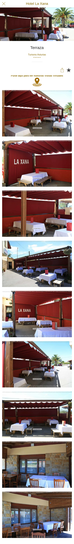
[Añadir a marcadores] (68, 70)
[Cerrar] (3, 3)
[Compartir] (62, 70)
